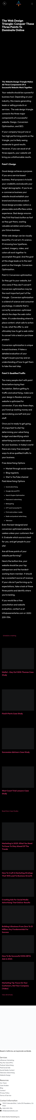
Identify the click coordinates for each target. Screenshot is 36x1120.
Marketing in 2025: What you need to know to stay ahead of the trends (17, 846)
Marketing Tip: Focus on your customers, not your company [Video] (15, 986)
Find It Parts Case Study (12, 713)
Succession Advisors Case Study (16, 752)
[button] (32, 4)
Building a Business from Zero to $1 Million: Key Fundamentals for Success (17, 929)
